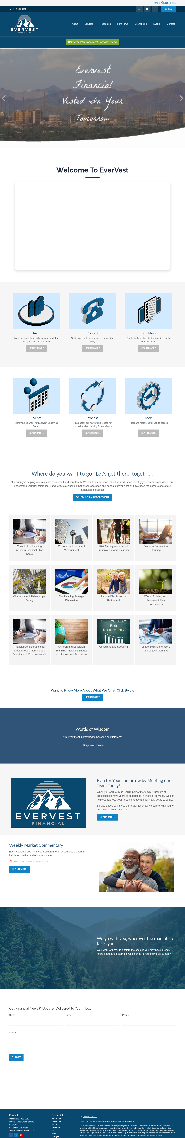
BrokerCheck (129, 1121)
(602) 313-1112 (17, 8)
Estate (54, 1124)
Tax (53, 1130)
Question (13, 1032)
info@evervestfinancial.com (21, 1130)
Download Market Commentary (30, 861)
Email (68, 1014)
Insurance (56, 1127)
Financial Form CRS (90, 1116)
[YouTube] (147, 8)
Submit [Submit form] (16, 1057)
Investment (56, 1121)
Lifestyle (55, 1136)
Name (12, 1014)
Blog (168, 8)
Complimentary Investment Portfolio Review (92, 41)
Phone (125, 1014)
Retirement (56, 1118)
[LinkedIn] (139, 8)
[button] (75, 23)
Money (55, 1133)
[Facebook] (155, 8)
